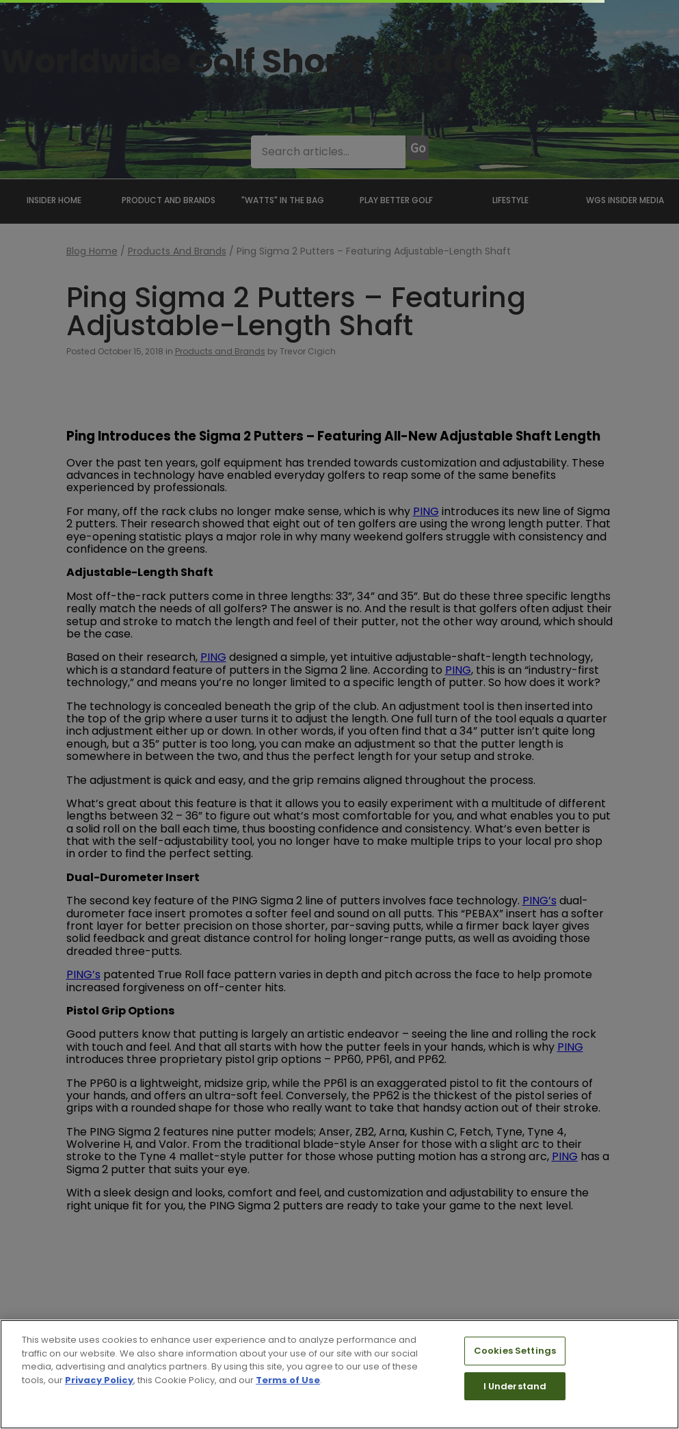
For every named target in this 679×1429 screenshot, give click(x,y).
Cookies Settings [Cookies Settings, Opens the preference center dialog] (515, 1350)
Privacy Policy (99, 1380)
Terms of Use (288, 1380)
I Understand (515, 1386)
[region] (339, 1374)
